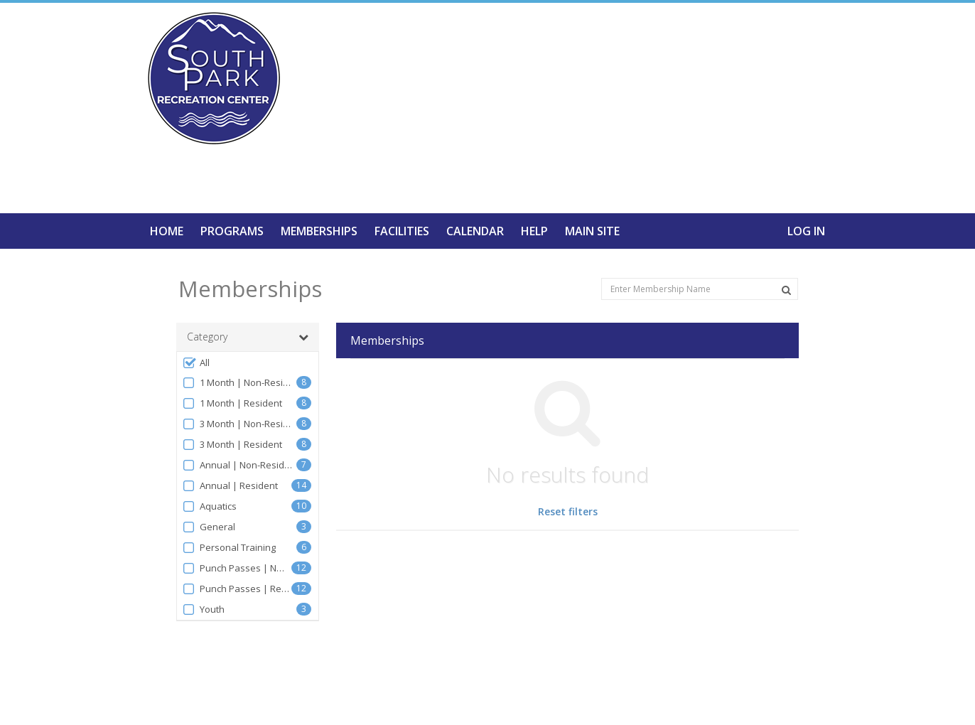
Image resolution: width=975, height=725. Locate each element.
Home (166, 231)
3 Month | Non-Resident (239, 424)
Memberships (319, 231)
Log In (806, 231)
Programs (232, 231)
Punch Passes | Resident (236, 589)
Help (534, 231)
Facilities (402, 231)
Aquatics (209, 506)
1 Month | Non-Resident (239, 383)
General (208, 527)
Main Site (592, 231)
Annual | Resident (230, 486)
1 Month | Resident (232, 403)
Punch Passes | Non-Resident (236, 568)
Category (247, 337)
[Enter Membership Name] (699, 289)
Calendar (475, 231)
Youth (203, 609)
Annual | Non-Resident (239, 465)
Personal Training (229, 547)
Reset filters (568, 511)
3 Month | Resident (232, 444)
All (196, 363)
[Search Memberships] (786, 290)
